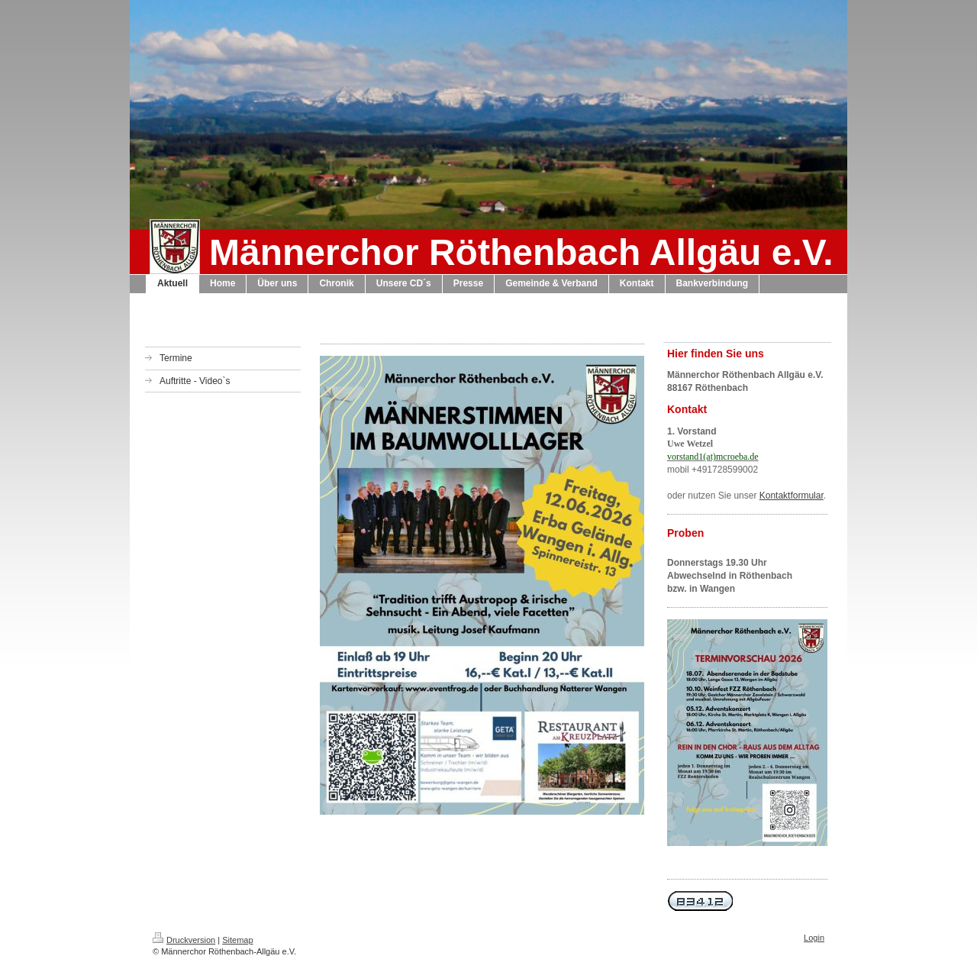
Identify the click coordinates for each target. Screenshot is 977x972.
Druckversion (184, 940)
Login (814, 937)
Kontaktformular (791, 495)
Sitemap (237, 940)
